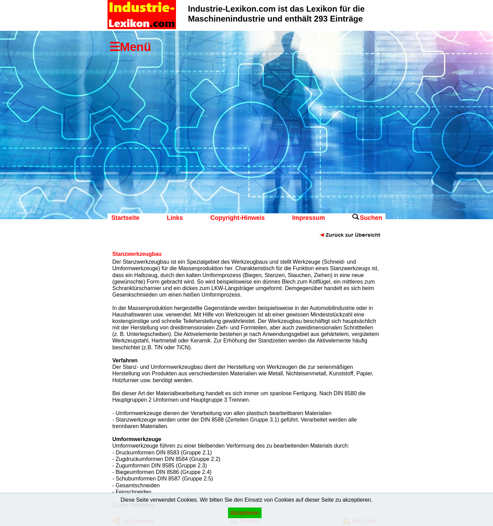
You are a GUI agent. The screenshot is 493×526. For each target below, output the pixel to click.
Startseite (125, 217)
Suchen (371, 217)
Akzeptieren (245, 513)
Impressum (308, 217)
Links (175, 217)
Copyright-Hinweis (237, 217)
